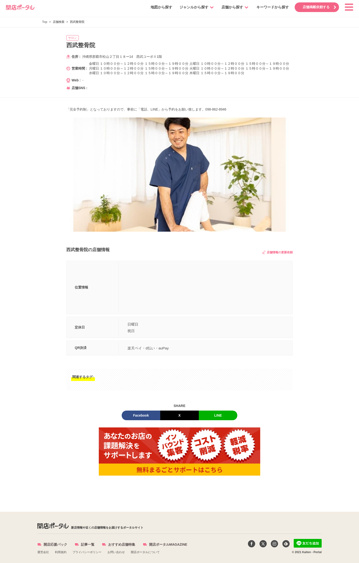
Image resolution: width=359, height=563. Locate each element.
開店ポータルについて (145, 552)
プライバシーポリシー (87, 552)
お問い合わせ (116, 552)
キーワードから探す (272, 7)
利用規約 (60, 552)
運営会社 (43, 552)
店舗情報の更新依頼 (277, 252)
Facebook (141, 415)
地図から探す (161, 7)
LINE (218, 415)
